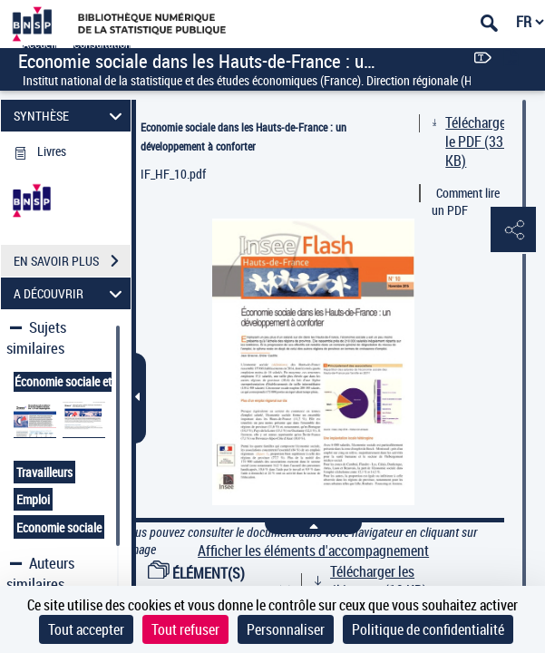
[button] (513, 230)
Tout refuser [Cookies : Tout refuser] (185, 629)
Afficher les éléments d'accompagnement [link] (313, 550)
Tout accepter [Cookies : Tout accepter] (86, 629)
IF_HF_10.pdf (173, 173)
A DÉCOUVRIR (71, 293)
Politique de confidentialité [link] (428, 629)
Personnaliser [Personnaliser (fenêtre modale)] (286, 629)
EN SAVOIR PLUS (72, 261)
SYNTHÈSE (71, 116)
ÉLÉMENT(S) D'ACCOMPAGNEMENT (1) (220, 582)
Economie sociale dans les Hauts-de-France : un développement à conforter (243, 136)
